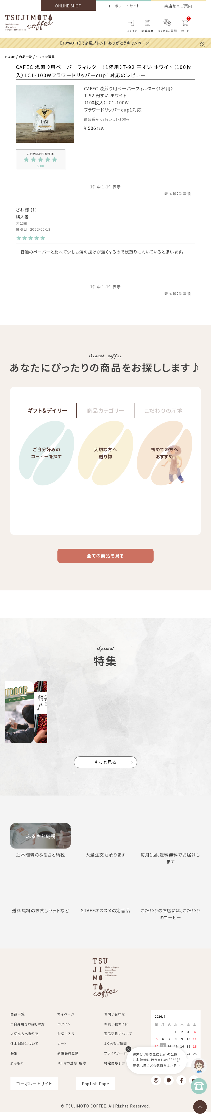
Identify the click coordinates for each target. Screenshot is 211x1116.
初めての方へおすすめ (164, 464)
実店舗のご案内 (178, 6)
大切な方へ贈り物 (105, 464)
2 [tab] (101, 756)
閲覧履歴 (147, 31)
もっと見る (105, 766)
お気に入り (66, 1037)
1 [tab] (93, 756)
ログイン (132, 31)
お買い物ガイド (115, 1027)
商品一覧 (29, 56)
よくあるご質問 (167, 31)
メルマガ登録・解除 (71, 1066)
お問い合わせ (114, 1018)
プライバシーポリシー (120, 1057)
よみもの (17, 1066)
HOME (11, 56)
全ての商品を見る (105, 557)
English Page (96, 1087)
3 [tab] (109, 756)
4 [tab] (118, 756)
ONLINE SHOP (68, 6)
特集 (14, 1057)
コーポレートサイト (123, 6)
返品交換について (118, 1037)
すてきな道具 (52, 56)
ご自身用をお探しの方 (27, 1027)
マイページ (66, 1018)
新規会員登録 (68, 1057)
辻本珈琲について (24, 1047)
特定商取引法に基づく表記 (125, 1066)
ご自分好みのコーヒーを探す (46, 464)
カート (62, 1047)
